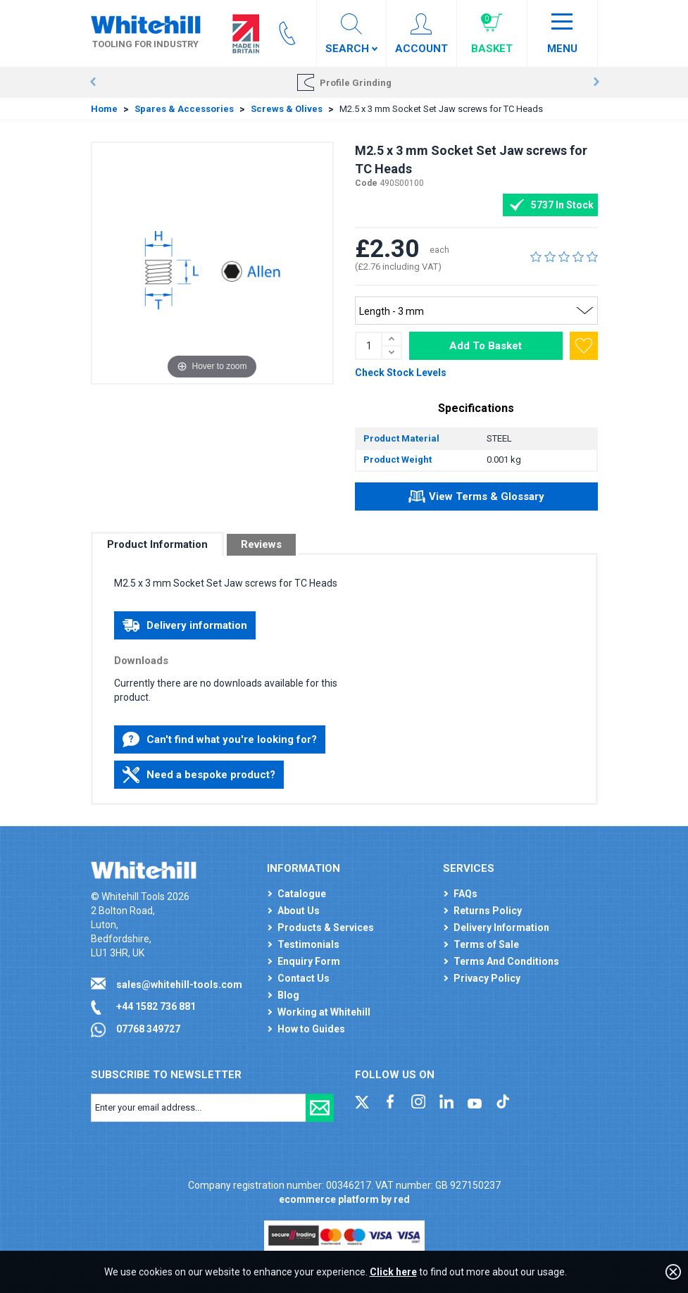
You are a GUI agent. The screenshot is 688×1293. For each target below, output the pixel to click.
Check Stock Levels (400, 372)
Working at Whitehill (323, 1012)
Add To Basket (485, 345)
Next (596, 82)
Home (104, 109)
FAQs (465, 893)
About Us (298, 910)
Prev (92, 82)
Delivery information (185, 625)
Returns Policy (488, 910)
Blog (288, 995)
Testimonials (308, 944)
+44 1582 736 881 (156, 1006)
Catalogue (301, 893)
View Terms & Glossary (476, 498)
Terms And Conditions (506, 961)
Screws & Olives (287, 109)
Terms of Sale (486, 944)
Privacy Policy (487, 978)
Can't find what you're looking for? (220, 739)
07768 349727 (148, 1029)
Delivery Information (501, 927)
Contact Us (303, 978)
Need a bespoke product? (199, 774)
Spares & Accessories (184, 109)
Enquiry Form (308, 961)
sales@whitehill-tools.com (179, 984)
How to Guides (311, 1029)
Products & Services (325, 927)
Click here (393, 1272)
